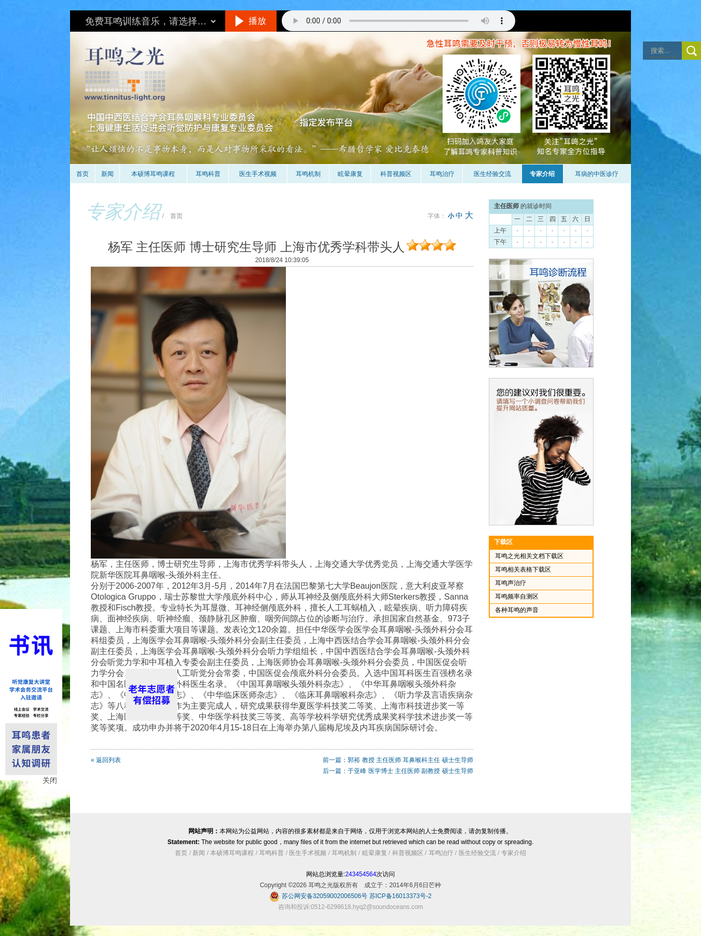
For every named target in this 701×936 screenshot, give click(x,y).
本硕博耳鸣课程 (153, 174)
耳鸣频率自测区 (517, 596)
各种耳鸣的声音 (517, 610)
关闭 (50, 780)
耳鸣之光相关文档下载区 (529, 556)
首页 (82, 174)
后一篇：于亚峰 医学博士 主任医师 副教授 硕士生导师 (398, 771)
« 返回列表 (106, 760)
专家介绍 (542, 174)
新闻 (107, 174)
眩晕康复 (350, 174)
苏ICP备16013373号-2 (400, 896)
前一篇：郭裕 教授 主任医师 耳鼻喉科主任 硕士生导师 (398, 760)
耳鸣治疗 (442, 174)
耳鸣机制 (308, 174)
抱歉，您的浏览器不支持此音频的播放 (398, 20)
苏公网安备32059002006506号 (324, 896)
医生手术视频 (258, 174)
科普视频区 (395, 174)
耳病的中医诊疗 (596, 174)
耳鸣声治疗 (510, 583)
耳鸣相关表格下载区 (523, 569)
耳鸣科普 (208, 174)
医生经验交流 (492, 174)
